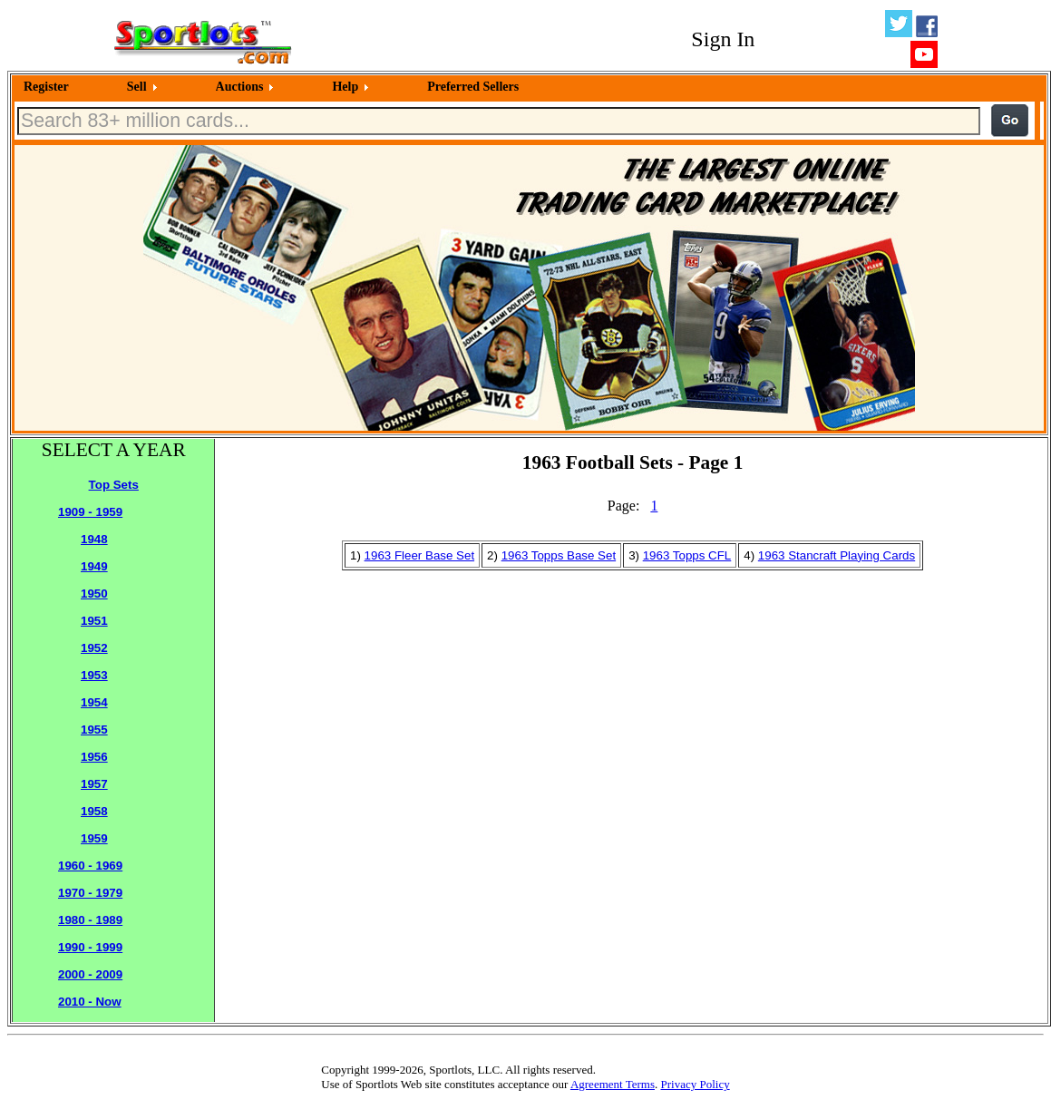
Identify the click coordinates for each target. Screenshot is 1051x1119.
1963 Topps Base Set (558, 555)
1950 (94, 593)
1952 (94, 648)
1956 (94, 757)
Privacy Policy (694, 1084)
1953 (94, 675)
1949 (94, 566)
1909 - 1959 (90, 512)
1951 (94, 621)
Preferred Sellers (473, 86)
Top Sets (114, 484)
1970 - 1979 (90, 893)
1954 (94, 702)
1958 (94, 811)
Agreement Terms (612, 1084)
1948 (94, 539)
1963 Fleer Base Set (420, 555)
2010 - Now (90, 1001)
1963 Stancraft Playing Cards (836, 555)
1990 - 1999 (90, 947)
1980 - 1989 (90, 920)
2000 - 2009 (90, 974)
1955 (94, 729)
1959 (94, 838)
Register (46, 86)
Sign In (722, 39)
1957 (94, 784)
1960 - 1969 (90, 865)
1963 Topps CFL (687, 555)
